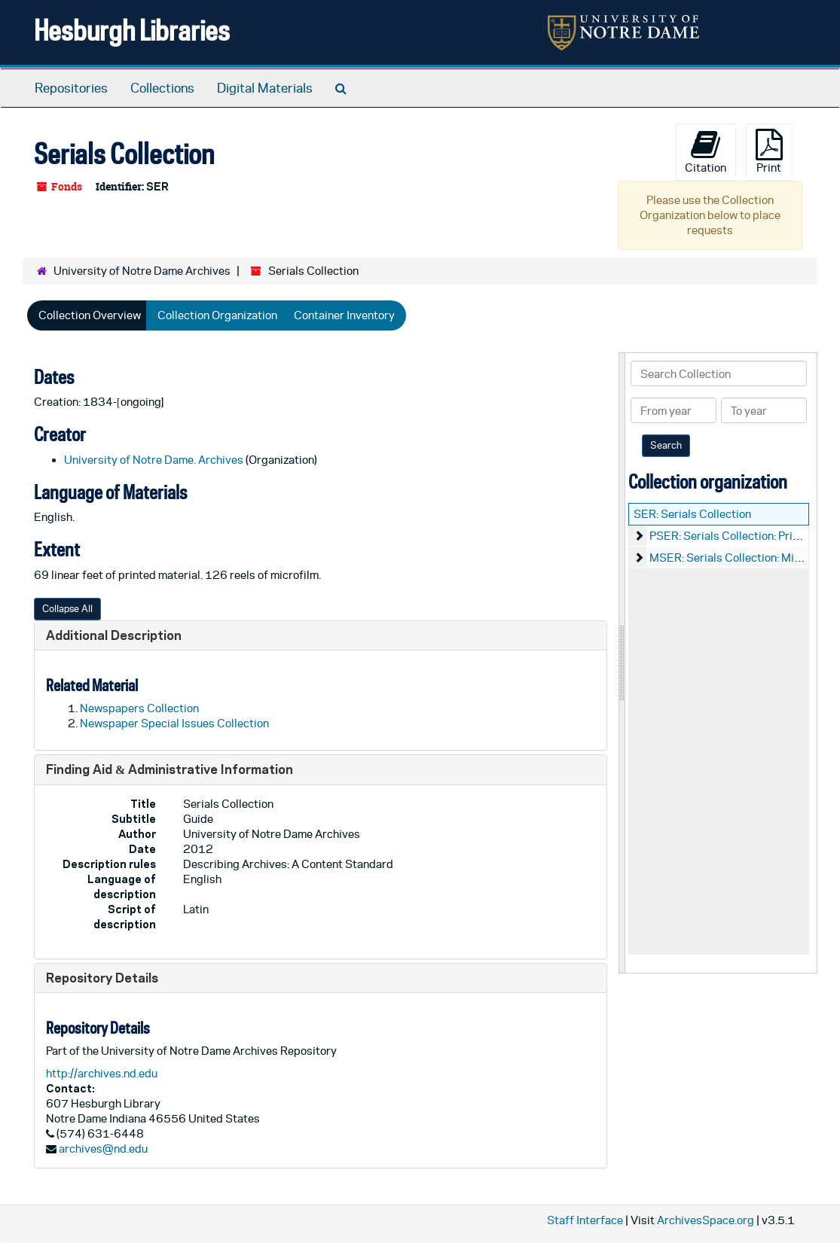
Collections (162, 88)
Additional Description (114, 635)
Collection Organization (217, 315)
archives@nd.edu (103, 1148)
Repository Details (102, 977)
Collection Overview (89, 315)
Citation (705, 151)
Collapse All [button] (67, 608)
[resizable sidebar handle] (622, 663)
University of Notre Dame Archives (142, 270)
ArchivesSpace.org (705, 1220)
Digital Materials (265, 88)
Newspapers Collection (139, 708)
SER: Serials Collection (692, 513)
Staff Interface (585, 1220)
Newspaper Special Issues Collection (174, 723)
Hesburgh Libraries (132, 30)
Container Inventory (344, 315)
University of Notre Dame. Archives (153, 459)
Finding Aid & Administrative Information (169, 769)
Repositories (71, 88)
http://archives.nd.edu (101, 1073)
